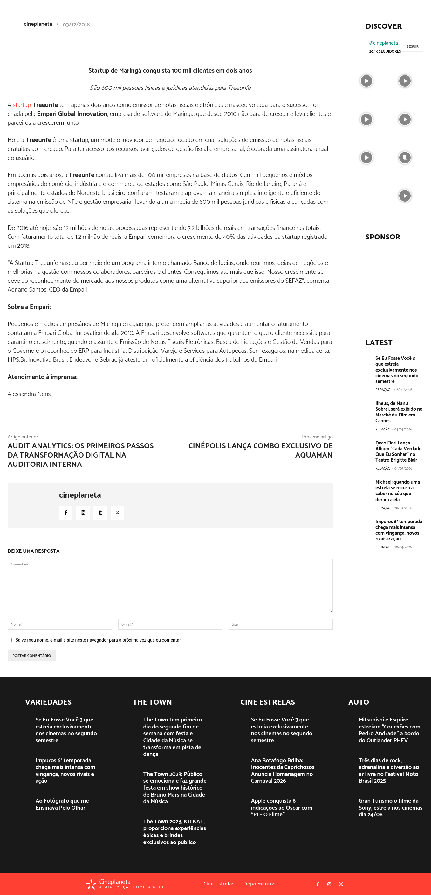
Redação (382, 390)
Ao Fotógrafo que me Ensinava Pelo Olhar (62, 804)
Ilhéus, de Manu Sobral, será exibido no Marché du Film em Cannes (399, 409)
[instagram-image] (366, 80)
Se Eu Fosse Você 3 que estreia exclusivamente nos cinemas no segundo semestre (396, 369)
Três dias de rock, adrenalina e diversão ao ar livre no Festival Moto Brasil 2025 (389, 771)
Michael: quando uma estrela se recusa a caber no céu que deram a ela (397, 484)
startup (22, 105)
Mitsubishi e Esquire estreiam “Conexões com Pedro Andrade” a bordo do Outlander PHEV (390, 730)
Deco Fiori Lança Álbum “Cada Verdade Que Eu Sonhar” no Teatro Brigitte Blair (398, 445)
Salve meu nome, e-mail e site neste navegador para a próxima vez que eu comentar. (98, 640)
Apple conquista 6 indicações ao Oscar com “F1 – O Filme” (281, 808)
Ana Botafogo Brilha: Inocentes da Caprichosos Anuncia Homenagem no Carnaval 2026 (282, 771)
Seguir (413, 47)
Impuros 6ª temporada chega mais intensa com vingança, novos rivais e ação (398, 523)
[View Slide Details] (385, 286)
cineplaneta (80, 495)
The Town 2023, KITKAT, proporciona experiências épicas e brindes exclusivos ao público (174, 832)
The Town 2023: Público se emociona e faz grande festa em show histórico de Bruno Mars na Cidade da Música (175, 788)
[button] (376, 17)
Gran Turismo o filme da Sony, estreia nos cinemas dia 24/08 (390, 808)
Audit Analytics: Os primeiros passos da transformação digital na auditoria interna (81, 455)
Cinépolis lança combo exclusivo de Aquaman (260, 451)
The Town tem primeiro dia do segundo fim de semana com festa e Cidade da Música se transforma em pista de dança (172, 737)
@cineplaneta (383, 43)
